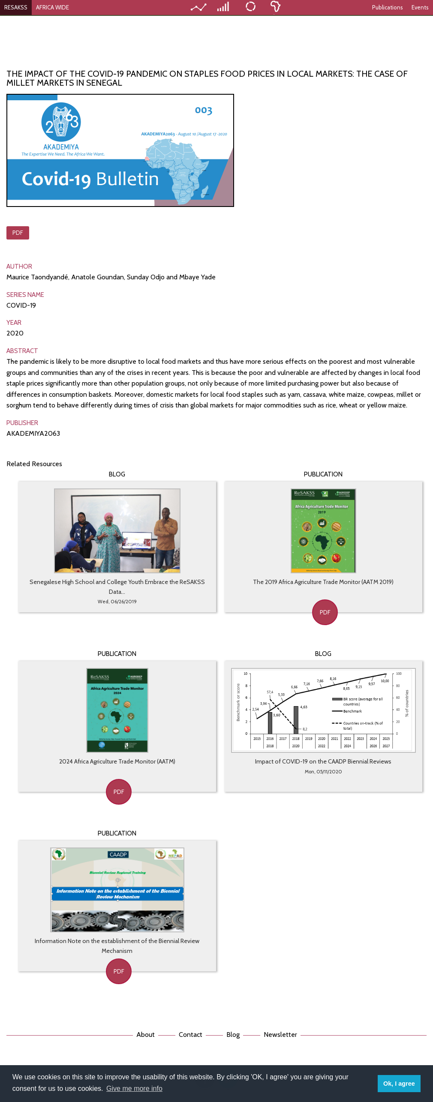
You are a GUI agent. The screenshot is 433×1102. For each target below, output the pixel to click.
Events (420, 7)
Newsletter (280, 1034)
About (145, 1034)
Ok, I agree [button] (399, 1083)
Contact (190, 1034)
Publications (387, 7)
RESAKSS (15, 7)
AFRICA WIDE (52, 7)
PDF (17, 232)
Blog (233, 1034)
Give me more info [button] (134, 1088)
